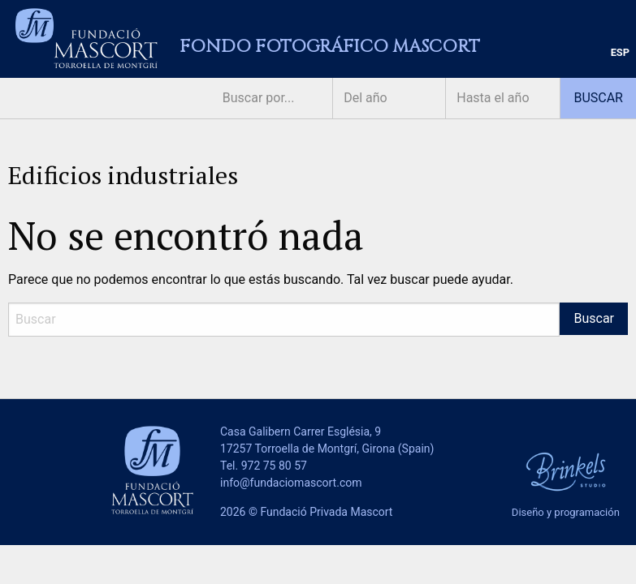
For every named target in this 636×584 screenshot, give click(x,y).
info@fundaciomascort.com (290, 482)
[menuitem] (620, 53)
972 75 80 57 (274, 465)
